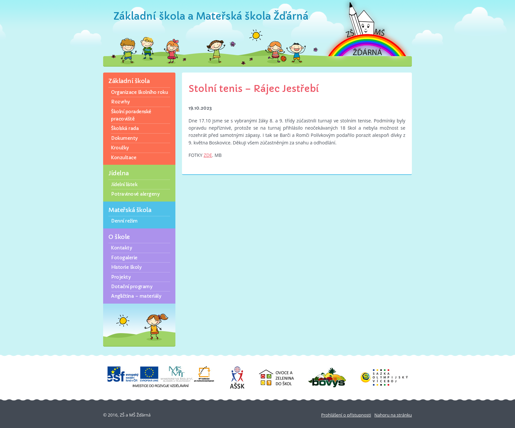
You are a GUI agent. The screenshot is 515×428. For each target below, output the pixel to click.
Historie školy (126, 267)
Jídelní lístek (124, 184)
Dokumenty (124, 138)
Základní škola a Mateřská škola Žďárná (211, 16)
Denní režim (124, 221)
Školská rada (125, 128)
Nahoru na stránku (393, 415)
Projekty (120, 277)
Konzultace (123, 157)
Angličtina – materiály (136, 296)
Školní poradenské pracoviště (131, 115)
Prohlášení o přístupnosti (346, 415)
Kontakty (121, 248)
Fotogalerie (124, 258)
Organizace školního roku (139, 92)
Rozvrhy (120, 102)
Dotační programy (131, 286)
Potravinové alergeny (135, 194)
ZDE (208, 155)
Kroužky (120, 148)
